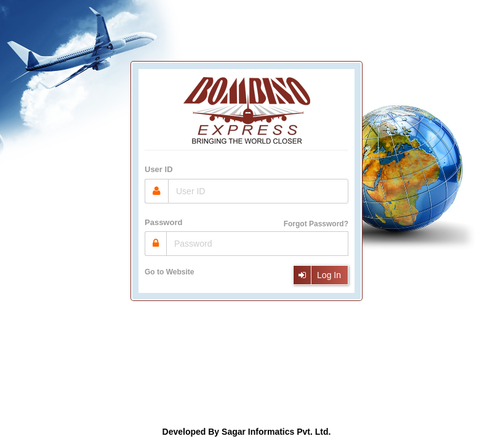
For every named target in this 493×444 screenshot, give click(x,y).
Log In (316, 275)
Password (163, 222)
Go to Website (169, 272)
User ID (159, 169)
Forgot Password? (316, 224)
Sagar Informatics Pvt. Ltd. (276, 432)
